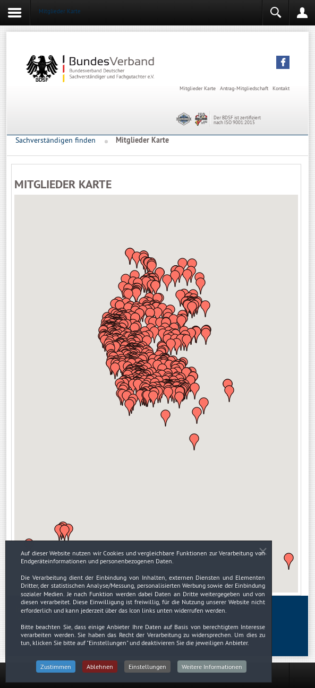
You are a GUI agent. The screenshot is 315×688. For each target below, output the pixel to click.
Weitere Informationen (212, 670)
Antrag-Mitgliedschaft (244, 88)
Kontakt (281, 88)
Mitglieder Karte (198, 88)
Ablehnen (100, 670)
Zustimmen (55, 670)
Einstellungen (147, 670)
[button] (283, 62)
